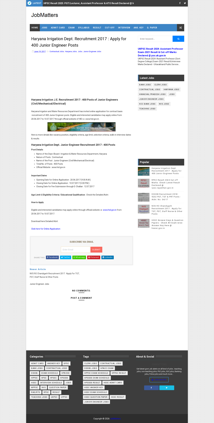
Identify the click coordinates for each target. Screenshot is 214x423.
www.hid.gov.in (110, 210)
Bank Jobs (145, 85)
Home (35, 27)
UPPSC (64, 397)
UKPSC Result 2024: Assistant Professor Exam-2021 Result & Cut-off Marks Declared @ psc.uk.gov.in (160, 52)
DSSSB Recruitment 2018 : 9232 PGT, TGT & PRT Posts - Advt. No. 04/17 (166, 196)
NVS (44, 387)
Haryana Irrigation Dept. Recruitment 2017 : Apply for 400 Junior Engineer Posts (166, 171)
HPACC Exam (107, 368)
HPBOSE (66, 373)
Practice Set (40, 35)
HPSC (44, 378)
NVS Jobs (164, 104)
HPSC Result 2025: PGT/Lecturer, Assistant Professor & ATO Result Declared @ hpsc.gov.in (94, 3)
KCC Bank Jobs (147, 104)
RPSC (46, 392)
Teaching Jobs (147, 109)
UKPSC (54, 397)
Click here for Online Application (45, 229)
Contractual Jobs (57, 51)
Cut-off (110, 27)
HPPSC (34, 378)
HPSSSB (64, 378)
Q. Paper (152, 27)
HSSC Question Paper (96, 397)
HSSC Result (117, 397)
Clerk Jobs (160, 85)
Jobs (44, 27)
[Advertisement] (81, 76)
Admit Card (58, 27)
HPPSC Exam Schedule (96, 373)
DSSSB (34, 373)
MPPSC (34, 387)
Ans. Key (139, 27)
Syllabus (83, 27)
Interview (124, 27)
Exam (71, 27)
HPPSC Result (119, 373)
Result (97, 27)
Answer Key (53, 363)
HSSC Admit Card (113, 383)
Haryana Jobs (71, 51)
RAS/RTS (35, 392)
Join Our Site (159, 380)
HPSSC (53, 378)
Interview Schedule (51, 383)
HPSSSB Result (92, 383)
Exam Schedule (49, 373)
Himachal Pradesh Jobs (152, 94)
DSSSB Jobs (90, 368)
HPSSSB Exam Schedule (96, 378)
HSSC (33, 383)
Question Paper (57, 387)
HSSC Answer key (93, 387)
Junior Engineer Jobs (92, 51)
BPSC (66, 363)
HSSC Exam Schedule (95, 392)
